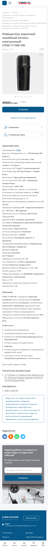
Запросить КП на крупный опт (23, 118)
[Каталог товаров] (4, 3)
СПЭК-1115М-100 (11, 390)
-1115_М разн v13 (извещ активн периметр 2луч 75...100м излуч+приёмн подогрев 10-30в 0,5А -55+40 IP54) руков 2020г (24, 377)
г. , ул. (20, 525)
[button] (10, 3)
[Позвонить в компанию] (40, 3)
